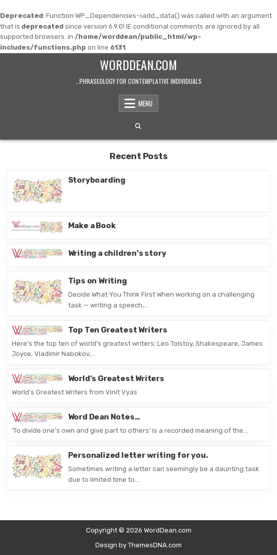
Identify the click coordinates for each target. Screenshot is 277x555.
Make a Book (92, 225)
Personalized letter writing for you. (138, 455)
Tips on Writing (97, 280)
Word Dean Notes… (104, 416)
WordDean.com (138, 64)
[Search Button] (138, 126)
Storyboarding (96, 180)
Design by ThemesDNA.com (138, 545)
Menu (145, 103)
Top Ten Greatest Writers (117, 330)
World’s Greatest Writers (116, 378)
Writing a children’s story (117, 253)
